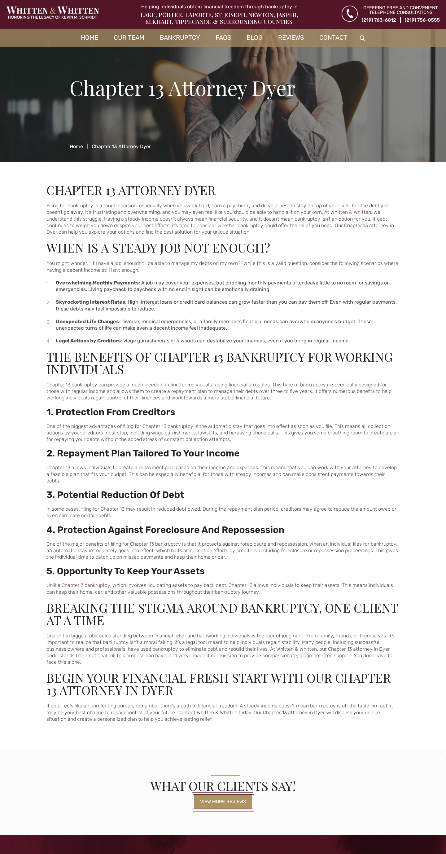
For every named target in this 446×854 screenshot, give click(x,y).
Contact (333, 37)
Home (89, 37)
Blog (255, 37)
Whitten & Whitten (350, 212)
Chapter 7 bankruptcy (86, 585)
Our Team (129, 37)
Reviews (291, 37)
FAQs (223, 37)
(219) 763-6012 (379, 20)
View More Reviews (223, 801)
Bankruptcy (180, 37)
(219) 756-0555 (422, 20)
